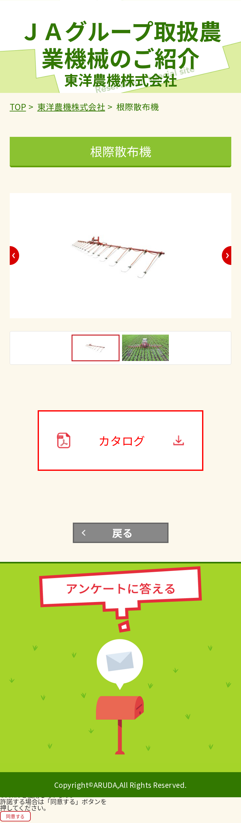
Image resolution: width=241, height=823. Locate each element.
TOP (18, 106)
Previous (14, 255)
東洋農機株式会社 (71, 106)
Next (226, 255)
